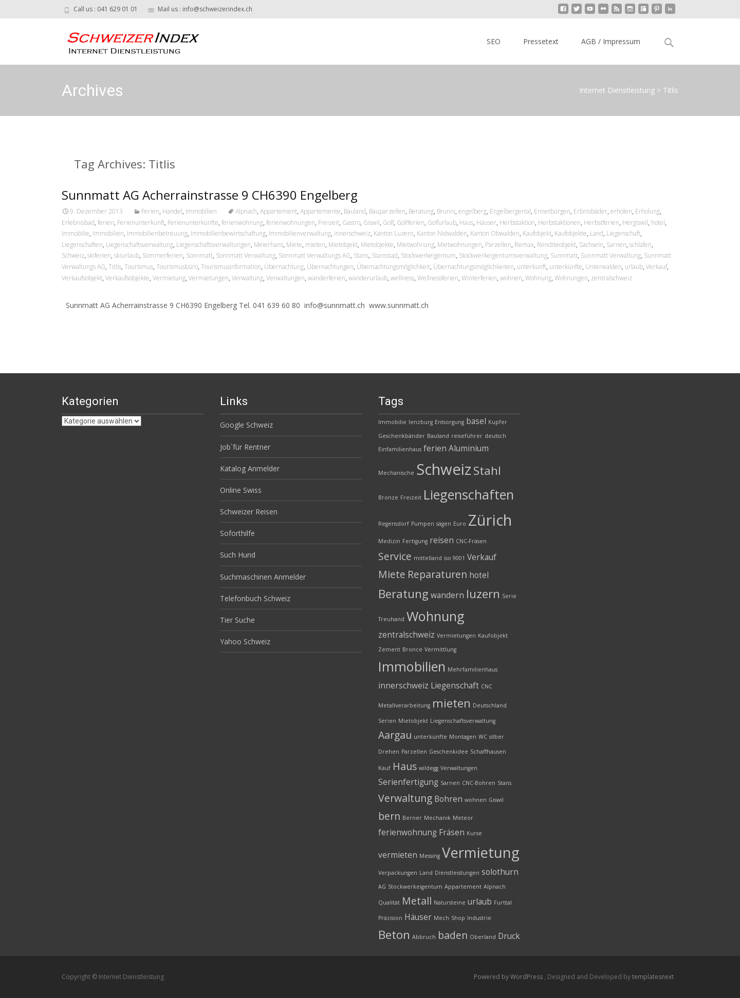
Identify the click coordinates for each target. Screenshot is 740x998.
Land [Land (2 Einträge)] (426, 872)
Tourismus (138, 266)
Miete (294, 244)
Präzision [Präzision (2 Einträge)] (390, 918)
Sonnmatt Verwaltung (245, 255)
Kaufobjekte (570, 233)
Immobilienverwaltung (300, 233)
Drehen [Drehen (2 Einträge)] (388, 751)
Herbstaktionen (559, 222)
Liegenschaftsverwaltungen (213, 244)
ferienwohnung (242, 222)
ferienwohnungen (290, 222)
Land (596, 233)
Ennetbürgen (552, 211)
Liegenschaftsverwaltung (139, 244)
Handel (172, 211)
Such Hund (237, 555)
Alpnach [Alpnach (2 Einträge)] (495, 886)
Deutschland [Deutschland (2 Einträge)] (490, 705)
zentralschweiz (611, 278)
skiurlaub (126, 255)
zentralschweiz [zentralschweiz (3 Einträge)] (406, 634)
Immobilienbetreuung (157, 233)
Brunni (446, 211)
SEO (494, 41)
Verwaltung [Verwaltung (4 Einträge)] (405, 798)
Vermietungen (209, 278)
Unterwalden (603, 266)
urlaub (634, 266)
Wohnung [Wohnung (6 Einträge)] (435, 616)
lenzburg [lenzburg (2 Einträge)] (421, 422)
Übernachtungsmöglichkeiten (473, 266)
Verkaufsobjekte (127, 278)
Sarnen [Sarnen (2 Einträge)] (450, 782)
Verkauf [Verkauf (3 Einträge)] (481, 557)
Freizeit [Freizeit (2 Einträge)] (410, 497)
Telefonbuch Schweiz (255, 598)
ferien (106, 222)
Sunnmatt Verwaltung (611, 255)
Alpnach (246, 211)
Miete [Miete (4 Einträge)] (391, 574)
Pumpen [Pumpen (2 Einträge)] (422, 523)
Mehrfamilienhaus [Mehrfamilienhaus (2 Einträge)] (472, 669)
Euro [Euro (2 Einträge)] (459, 523)
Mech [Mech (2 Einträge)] (441, 918)
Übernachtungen (330, 266)
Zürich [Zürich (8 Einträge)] (490, 520)
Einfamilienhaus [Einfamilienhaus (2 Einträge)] (399, 449)
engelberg (472, 211)
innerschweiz (352, 233)
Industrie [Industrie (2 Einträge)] (479, 918)
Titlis (114, 266)
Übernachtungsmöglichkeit (393, 266)
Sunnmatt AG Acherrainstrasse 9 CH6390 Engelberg (210, 194)
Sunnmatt (564, 255)
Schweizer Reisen (249, 511)
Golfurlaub (442, 222)
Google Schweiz (246, 425)
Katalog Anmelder (250, 468)
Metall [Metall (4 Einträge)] (417, 901)
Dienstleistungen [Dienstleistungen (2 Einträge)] (457, 872)
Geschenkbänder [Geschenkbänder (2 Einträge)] (401, 435)
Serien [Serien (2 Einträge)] (387, 720)
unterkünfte (565, 266)
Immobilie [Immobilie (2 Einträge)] (392, 422)
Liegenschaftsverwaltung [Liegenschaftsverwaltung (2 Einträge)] (462, 720)
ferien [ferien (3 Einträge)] (435, 448)
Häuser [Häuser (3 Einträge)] (418, 917)
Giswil (371, 222)
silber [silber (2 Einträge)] (496, 736)
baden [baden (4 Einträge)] (453, 935)
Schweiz (73, 255)
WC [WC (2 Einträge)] (482, 736)
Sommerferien (162, 255)
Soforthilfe (237, 533)
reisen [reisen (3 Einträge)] (442, 540)
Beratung (421, 211)
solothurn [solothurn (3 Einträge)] (500, 872)
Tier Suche (237, 620)
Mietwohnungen (459, 244)
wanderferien (326, 278)
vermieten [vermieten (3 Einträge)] (397, 855)
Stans (361, 255)
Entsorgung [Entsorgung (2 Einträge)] (449, 422)
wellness (402, 278)
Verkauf (656, 266)
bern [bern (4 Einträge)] (389, 816)
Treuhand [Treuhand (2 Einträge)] (391, 619)
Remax (524, 244)
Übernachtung (284, 266)
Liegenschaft (623, 233)
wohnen (511, 278)
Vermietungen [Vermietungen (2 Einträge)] (456, 635)
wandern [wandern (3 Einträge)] (447, 595)
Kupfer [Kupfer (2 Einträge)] (497, 422)
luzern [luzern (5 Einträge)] (483, 594)
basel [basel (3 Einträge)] (476, 421)
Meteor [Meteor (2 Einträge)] (463, 817)
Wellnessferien (437, 278)
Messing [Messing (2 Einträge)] (429, 855)
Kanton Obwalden (495, 233)
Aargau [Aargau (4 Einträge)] (395, 735)
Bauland (355, 211)
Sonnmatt (199, 255)
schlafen (641, 244)
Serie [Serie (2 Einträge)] (509, 596)
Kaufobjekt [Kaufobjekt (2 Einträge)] (493, 635)
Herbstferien (601, 222)
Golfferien (410, 222)
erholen (621, 211)
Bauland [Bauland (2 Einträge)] (438, 435)
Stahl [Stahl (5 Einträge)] (487, 470)
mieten (315, 244)
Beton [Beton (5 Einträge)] (394, 935)
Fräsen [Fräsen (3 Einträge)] (452, 832)
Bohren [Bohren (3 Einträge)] (448, 799)
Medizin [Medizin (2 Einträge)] (389, 541)
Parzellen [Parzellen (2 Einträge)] (414, 751)
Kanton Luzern (394, 233)
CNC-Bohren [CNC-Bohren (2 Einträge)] (478, 782)
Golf (388, 222)
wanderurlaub (367, 278)
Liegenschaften (82, 244)
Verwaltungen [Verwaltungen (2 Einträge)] (458, 768)
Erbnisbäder (590, 211)
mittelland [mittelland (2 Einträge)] (428, 558)
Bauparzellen (387, 211)
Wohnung (538, 278)
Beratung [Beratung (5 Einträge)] (403, 594)
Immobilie (75, 233)
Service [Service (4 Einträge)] (395, 556)
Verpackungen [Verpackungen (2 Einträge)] (397, 872)
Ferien (150, 211)
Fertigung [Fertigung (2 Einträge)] (415, 541)
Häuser (486, 222)
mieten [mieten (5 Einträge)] (451, 703)
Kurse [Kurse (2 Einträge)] (474, 833)
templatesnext (653, 976)
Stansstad (385, 255)
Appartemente (320, 211)
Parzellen (498, 244)
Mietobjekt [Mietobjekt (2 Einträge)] (413, 720)
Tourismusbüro (177, 266)
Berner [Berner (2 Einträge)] (412, 817)
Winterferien (479, 278)
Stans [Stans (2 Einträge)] (504, 782)
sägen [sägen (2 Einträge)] (443, 523)
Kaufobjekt (537, 233)
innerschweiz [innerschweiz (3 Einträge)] (403, 685)
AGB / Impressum (610, 41)
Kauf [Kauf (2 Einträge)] (384, 768)
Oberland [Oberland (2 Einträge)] (483, 937)
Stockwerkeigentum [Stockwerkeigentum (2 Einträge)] (415, 886)
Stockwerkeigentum (428, 255)
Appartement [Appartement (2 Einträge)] (463, 886)
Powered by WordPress (509, 976)
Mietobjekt (343, 244)
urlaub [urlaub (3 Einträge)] (480, 901)
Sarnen (616, 244)
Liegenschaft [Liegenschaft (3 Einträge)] (455, 685)
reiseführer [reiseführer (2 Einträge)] (467, 435)
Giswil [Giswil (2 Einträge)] (496, 799)
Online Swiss (241, 490)
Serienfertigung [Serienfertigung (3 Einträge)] (408, 782)
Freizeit (328, 222)
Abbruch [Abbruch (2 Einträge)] (424, 937)
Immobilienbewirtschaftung (228, 233)
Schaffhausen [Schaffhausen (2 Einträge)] (488, 751)
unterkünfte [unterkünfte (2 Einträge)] (430, 736)
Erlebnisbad (78, 222)
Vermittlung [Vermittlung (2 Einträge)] (440, 649)
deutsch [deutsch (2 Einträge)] (495, 435)
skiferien (99, 255)
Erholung (647, 211)
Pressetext (541, 41)
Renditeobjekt (556, 244)
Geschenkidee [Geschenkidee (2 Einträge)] (448, 751)
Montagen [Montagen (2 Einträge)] (462, 736)
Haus (466, 222)
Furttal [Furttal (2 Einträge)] (503, 902)
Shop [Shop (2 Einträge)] (458, 918)
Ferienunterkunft (140, 222)
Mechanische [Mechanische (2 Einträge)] (396, 472)
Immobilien (201, 211)
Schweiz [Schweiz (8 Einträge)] (443, 469)
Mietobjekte (377, 244)
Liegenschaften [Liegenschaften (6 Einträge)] (468, 494)
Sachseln (591, 244)
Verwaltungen (285, 278)
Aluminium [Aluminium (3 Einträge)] (469, 448)
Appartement (278, 211)
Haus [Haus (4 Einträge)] (405, 766)
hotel (658, 222)
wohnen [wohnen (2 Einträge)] (476, 799)
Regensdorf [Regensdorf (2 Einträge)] (393, 523)
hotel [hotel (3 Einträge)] (479, 575)
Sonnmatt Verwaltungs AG (314, 255)
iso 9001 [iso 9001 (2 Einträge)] (454, 558)
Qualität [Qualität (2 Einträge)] (389, 902)
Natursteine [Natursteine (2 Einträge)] (450, 902)
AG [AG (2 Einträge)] (382, 886)
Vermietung (169, 278)
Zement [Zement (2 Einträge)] (389, 649)
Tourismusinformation (231, 266)
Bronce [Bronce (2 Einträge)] (412, 649)
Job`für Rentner (245, 447)
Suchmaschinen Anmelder (263, 577)
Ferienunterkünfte (193, 222)
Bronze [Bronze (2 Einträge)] (388, 497)
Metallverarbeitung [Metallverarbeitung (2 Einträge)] (404, 705)
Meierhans (268, 244)
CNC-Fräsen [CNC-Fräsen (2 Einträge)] (471, 541)
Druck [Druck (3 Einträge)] (509, 936)
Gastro (351, 222)
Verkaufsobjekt (82, 278)
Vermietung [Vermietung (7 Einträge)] (481, 852)
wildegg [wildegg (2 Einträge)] (428, 768)
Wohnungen (571, 278)
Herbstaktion (517, 222)
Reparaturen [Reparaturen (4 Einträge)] (437, 574)
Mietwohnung (415, 244)
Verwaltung (247, 278)
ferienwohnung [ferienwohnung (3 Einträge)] (407, 832)
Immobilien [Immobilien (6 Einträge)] (412, 666)
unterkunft (531, 266)
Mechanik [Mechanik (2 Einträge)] (437, 817)
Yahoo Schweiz (245, 641)
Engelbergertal (510, 211)
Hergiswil (635, 222)
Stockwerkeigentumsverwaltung (503, 255)
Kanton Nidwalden (442, 233)
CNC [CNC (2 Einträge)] (486, 686)
